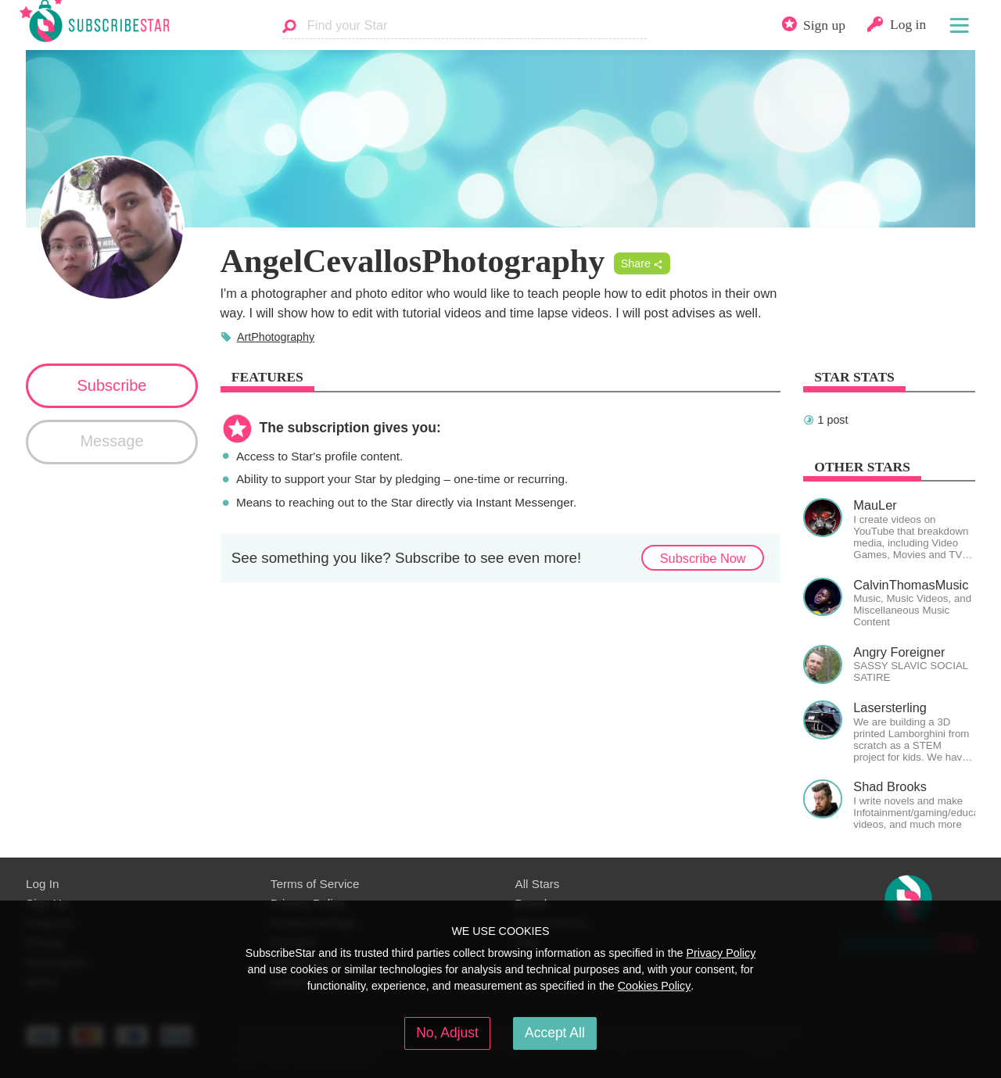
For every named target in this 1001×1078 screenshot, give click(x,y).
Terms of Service (315, 883)
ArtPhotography (275, 337)
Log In (42, 883)
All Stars (537, 883)
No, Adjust (447, 1032)
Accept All (555, 1032)
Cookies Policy (654, 986)
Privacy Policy (720, 953)
